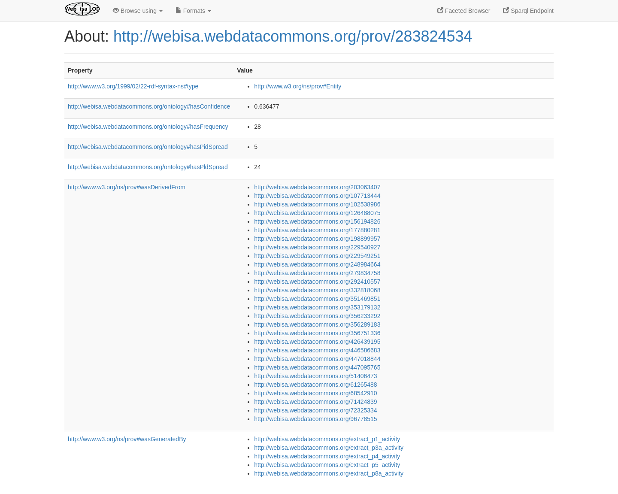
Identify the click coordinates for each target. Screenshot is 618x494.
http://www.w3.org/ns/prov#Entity (297, 86)
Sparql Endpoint (528, 10)
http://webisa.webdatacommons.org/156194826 (317, 221)
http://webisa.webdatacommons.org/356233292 (317, 315)
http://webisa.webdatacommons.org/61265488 (315, 384)
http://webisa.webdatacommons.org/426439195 (317, 341)
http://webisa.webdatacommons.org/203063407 (317, 187)
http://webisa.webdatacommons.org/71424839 (315, 401)
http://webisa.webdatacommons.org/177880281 (317, 230)
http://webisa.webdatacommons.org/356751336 (317, 333)
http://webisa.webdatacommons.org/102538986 (317, 204)
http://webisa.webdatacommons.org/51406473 (315, 376)
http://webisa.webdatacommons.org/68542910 (315, 393)
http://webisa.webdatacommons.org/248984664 (317, 264)
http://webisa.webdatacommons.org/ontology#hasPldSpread (148, 167)
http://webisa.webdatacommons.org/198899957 (317, 238)
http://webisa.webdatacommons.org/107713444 (317, 195)
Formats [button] (193, 10)
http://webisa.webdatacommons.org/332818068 (317, 290)
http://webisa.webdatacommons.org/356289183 (317, 324)
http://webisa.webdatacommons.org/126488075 (317, 212)
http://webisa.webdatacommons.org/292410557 (317, 281)
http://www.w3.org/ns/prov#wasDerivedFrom (126, 187)
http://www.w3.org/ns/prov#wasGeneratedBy (127, 439)
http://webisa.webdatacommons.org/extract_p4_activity (327, 456)
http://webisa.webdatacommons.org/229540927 (317, 247)
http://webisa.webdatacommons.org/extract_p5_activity (327, 464)
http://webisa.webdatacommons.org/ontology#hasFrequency (148, 126)
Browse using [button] (138, 10)
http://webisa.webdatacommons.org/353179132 (317, 307)
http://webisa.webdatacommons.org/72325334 (315, 410)
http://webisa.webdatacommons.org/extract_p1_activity (327, 439)
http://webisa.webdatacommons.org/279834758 (317, 273)
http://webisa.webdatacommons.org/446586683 (317, 350)
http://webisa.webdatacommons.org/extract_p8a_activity (328, 473)
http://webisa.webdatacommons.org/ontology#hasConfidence (149, 106)
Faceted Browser (464, 10)
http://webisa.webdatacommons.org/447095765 (317, 367)
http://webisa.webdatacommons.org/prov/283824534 (293, 36)
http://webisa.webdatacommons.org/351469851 (317, 298)
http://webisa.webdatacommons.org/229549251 (317, 255)
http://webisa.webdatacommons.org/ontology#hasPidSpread (148, 146)
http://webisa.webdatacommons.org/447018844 (317, 358)
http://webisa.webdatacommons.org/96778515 (315, 418)
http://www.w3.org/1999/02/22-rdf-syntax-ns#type (133, 86)
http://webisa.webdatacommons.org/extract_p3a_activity (328, 447)
